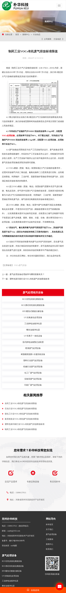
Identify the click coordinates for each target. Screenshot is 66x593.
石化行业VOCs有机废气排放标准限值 (19, 409)
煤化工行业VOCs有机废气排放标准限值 (20, 414)
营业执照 (5, 546)
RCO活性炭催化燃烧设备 (12, 561)
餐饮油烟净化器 (8, 586)
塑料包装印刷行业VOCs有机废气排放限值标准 (29, 279)
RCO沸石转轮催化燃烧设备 (13, 566)
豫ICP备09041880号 (17, 541)
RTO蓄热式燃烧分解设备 (12, 571)
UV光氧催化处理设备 (10, 576)
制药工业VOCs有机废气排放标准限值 (19, 429)
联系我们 (49, 549)
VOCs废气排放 (20, 265)
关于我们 (49, 529)
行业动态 (36, 35)
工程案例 (49, 539)
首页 (17, 35)
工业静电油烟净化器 (10, 581)
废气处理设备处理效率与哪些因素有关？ (27, 274)
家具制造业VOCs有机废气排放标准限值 (20, 419)
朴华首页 (49, 524)
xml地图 (14, 546)
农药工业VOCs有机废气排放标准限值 (19, 403)
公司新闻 (47, 39)
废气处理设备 (51, 534)
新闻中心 (26, 35)
